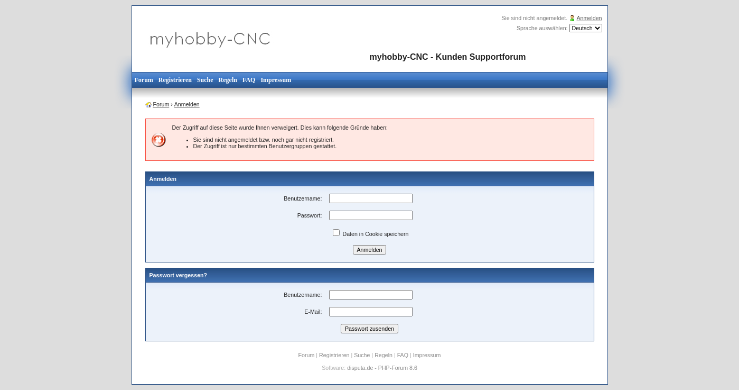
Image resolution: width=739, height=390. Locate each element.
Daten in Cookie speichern (371, 234)
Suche (205, 80)
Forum (144, 80)
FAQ (248, 80)
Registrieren (175, 80)
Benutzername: (303, 198)
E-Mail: (313, 312)
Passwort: (309, 215)
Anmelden (589, 18)
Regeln (228, 80)
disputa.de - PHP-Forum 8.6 (382, 368)
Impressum (275, 80)
